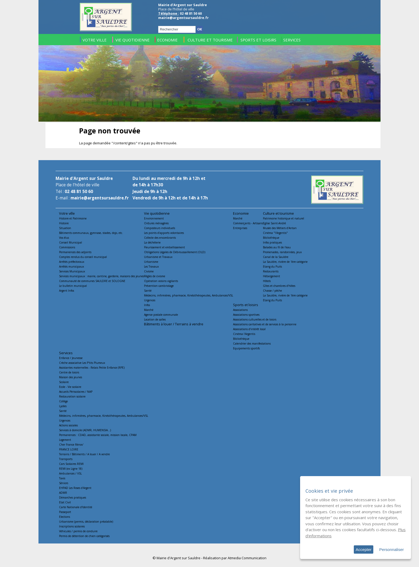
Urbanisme (151, 262)
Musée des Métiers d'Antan (280, 228)
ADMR (63, 493)
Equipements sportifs (246, 348)
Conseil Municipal (70, 242)
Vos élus (64, 238)
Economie (241, 213)
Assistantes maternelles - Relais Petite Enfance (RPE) (92, 367)
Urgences (149, 300)
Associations (240, 310)
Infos (147, 305)
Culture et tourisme (278, 213)
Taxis (62, 478)
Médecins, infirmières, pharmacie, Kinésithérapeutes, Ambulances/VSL (188, 295)
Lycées (63, 406)
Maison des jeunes (70, 377)
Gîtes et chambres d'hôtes (279, 286)
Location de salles (155, 319)
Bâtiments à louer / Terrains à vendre (173, 324)
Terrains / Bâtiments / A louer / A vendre (84, 454)
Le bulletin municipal (73, 286)
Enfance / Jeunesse (71, 358)
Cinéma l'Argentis (244, 334)
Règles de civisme (154, 276)
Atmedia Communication (247, 558)
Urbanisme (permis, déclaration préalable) (86, 521)
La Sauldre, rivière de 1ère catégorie (285, 262)
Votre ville (67, 213)
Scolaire (64, 382)
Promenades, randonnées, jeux (282, 252)
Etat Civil (65, 502)
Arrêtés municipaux (71, 266)
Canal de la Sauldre (275, 257)
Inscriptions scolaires (72, 526)
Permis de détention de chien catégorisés (84, 536)
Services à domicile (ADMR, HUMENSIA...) (85, 430)
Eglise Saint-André (274, 223)
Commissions (67, 247)
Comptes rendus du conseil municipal (83, 257)
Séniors (63, 483)
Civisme (149, 271)
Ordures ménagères (156, 223)
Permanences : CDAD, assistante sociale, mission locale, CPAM (98, 435)
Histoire (64, 223)
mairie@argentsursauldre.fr (183, 17)
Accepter (363, 549)
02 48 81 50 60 (79, 191)
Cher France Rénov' (71, 444)
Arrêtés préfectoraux (71, 262)
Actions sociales (68, 425)
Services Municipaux (72, 271)
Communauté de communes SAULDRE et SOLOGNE (92, 281)
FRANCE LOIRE (68, 449)
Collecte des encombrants (160, 238)
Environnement (154, 218)
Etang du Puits (272, 266)
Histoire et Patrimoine (73, 218)
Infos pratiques (272, 242)
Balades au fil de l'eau (277, 247)
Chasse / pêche (272, 290)
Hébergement (271, 276)
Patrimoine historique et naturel (283, 218)
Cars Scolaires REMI (71, 464)
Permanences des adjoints (75, 252)
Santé (148, 290)
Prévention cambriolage (159, 286)
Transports (65, 459)
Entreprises (240, 228)
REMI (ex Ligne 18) (70, 468)
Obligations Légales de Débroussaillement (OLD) (174, 252)
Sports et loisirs (245, 304)
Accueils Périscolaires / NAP (75, 392)
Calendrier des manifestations (252, 343)
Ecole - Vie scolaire (70, 387)
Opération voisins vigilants (161, 281)
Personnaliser (391, 549)
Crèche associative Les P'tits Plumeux (82, 363)
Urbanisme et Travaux (158, 257)
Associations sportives (246, 315)
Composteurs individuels (159, 228)
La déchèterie (152, 242)
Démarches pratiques (72, 497)
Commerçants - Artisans (248, 223)
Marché (148, 310)
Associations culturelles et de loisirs (254, 319)
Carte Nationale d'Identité (75, 507)
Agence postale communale (161, 315)
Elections (64, 517)
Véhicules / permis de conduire (78, 531)
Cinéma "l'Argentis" (275, 233)
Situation (65, 228)
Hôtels (267, 281)
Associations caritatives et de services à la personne (264, 324)
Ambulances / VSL (70, 473)
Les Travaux (151, 266)
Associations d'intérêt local (249, 329)
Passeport (65, 512)
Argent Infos (66, 290)
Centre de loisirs (69, 372)
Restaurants (270, 271)
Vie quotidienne (157, 213)
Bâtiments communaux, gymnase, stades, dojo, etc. (91, 233)
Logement (65, 440)
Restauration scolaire (72, 396)
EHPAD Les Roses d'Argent (75, 488)
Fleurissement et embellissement (164, 247)
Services (66, 352)
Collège (63, 401)
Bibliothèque (271, 238)
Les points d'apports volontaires (164, 233)
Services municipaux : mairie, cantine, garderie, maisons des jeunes (101, 276)
